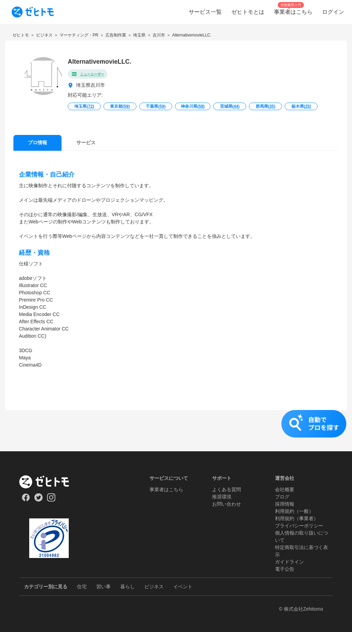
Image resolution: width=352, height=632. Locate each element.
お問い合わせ (226, 504)
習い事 (103, 586)
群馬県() (265, 106)
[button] (176, 430)
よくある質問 (226, 489)
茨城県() (230, 106)
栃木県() (301, 106)
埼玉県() (84, 106)
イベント (182, 586)
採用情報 (284, 504)
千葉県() (155, 106)
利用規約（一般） (294, 511)
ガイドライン (289, 562)
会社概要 (284, 489)
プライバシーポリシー (299, 525)
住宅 (82, 586)
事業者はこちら (166, 489)
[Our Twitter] (38, 500)
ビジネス (154, 586)
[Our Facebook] (25, 500)
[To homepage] (32, 12)
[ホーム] (49, 481)
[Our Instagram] (51, 500)
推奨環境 (221, 496)
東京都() (120, 106)
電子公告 (284, 569)
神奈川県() (193, 106)
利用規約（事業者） (296, 518)
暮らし (127, 586)
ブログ (282, 496)
